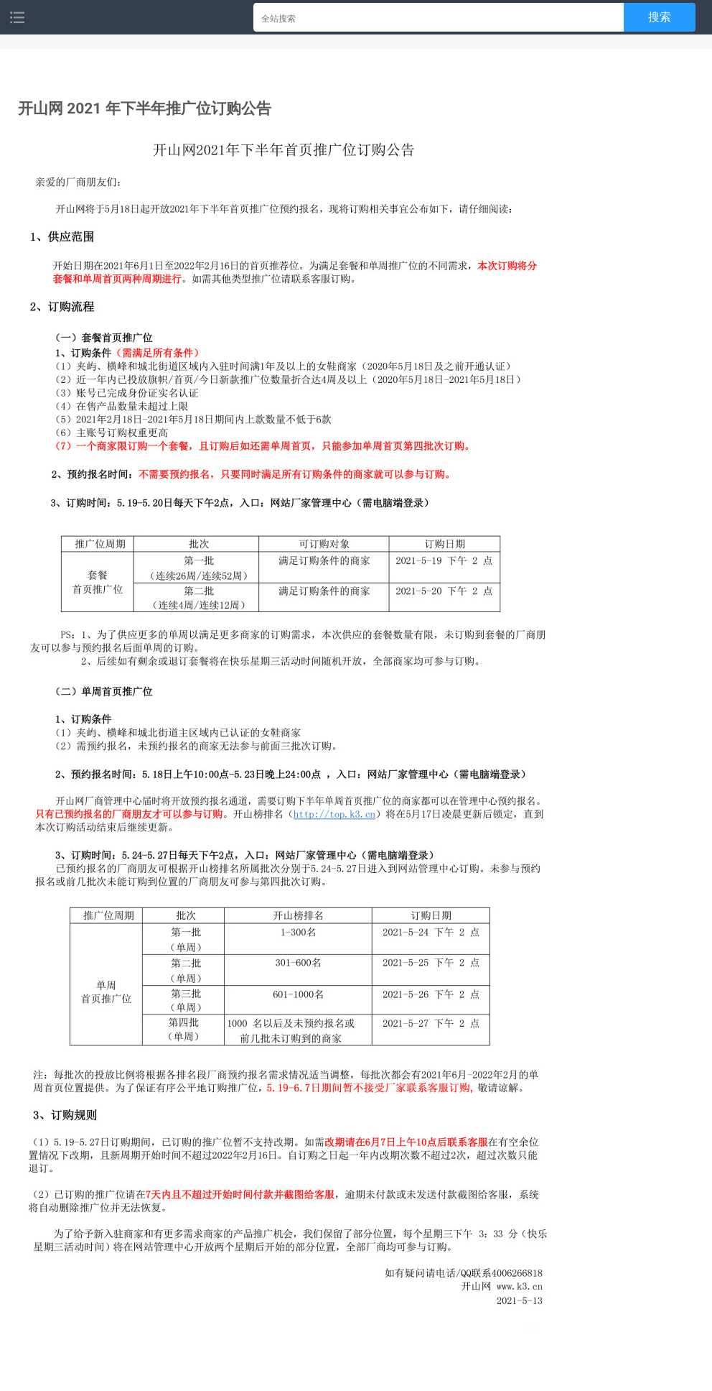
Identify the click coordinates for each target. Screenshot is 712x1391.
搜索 (659, 17)
